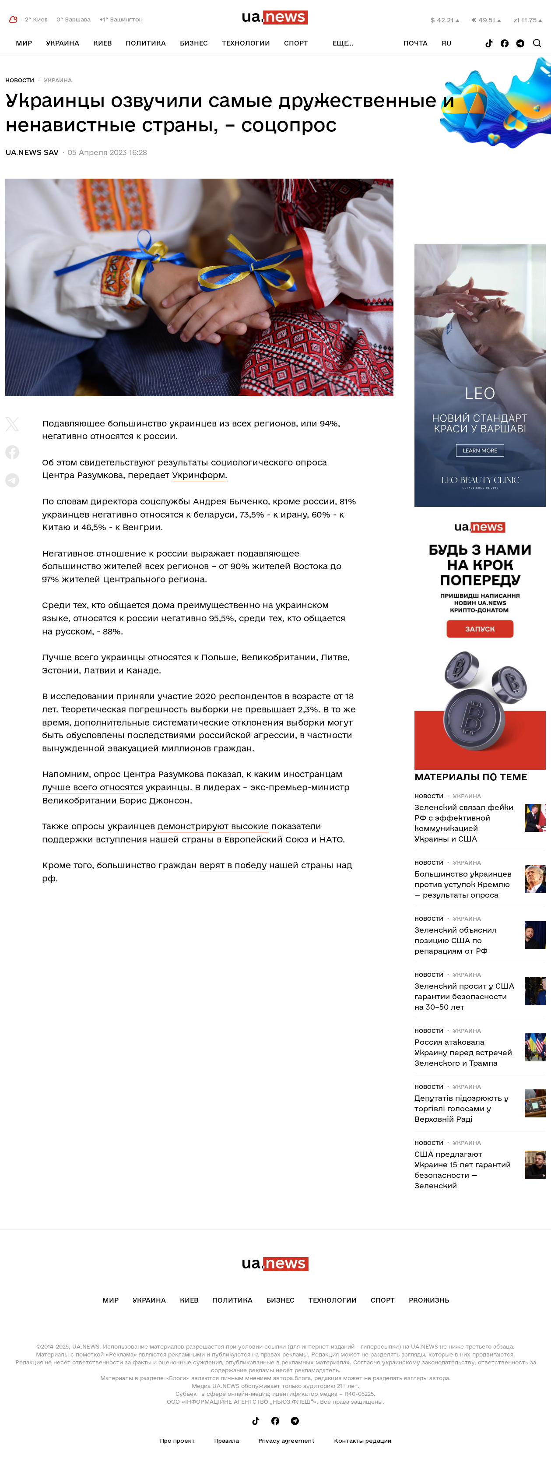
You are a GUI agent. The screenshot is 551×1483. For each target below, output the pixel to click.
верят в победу (233, 865)
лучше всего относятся (92, 787)
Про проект (177, 1440)
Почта (416, 43)
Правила (226, 1440)
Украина (62, 43)
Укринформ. (199, 475)
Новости (19, 80)
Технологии (246, 43)
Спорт (296, 43)
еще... (343, 43)
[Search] (537, 43)
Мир (24, 43)
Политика (146, 43)
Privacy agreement (286, 1440)
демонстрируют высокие (213, 826)
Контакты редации (362, 1440)
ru (447, 43)
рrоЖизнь (429, 1300)
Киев (102, 43)
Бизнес (194, 43)
